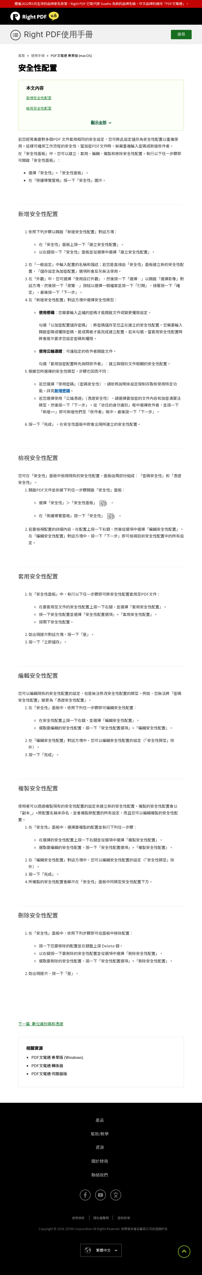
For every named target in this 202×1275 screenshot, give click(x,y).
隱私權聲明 (101, 1218)
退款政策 (124, 1218)
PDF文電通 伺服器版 (49, 1073)
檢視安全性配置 (39, 108)
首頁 (21, 55)
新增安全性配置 (39, 98)
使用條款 (78, 1218)
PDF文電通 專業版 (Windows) (57, 1057)
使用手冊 (38, 55)
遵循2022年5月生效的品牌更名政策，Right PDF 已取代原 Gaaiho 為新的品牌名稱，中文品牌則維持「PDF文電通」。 (102, 3)
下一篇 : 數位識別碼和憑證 (40, 1023)
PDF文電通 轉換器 (47, 1065)
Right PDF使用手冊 (58, 34)
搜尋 (181, 34)
